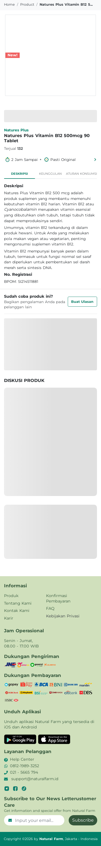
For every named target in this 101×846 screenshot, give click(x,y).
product (27, 4)
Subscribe (83, 820)
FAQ (50, 608)
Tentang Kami (18, 603)
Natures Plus (16, 130)
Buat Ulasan (82, 302)
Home (9, 4)
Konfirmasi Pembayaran (58, 598)
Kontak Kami (16, 610)
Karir (8, 618)
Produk (11, 595)
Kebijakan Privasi (62, 616)
